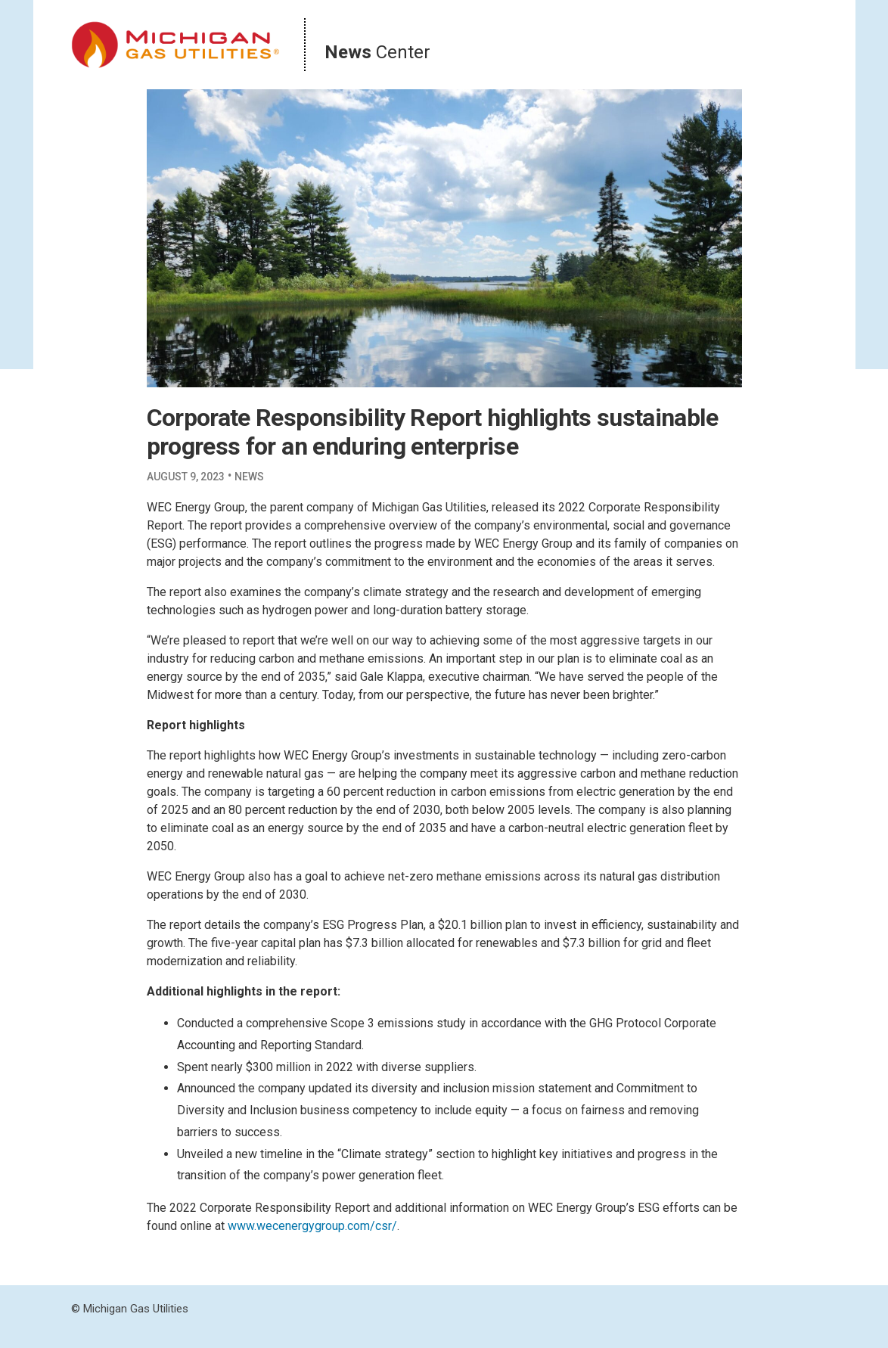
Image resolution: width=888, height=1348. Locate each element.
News (249, 477)
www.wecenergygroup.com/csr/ (312, 1226)
